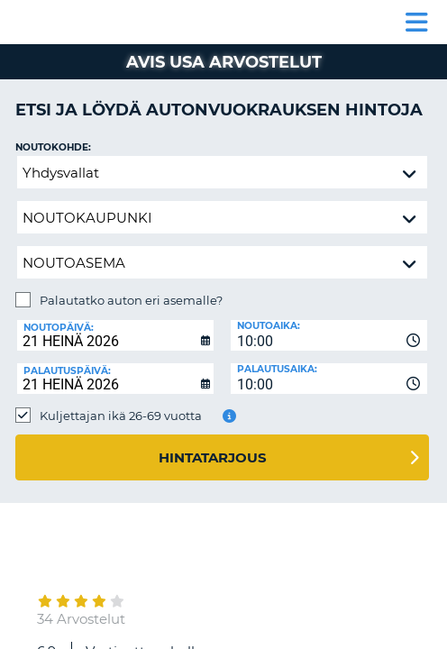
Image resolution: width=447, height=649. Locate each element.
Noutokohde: (53, 147)
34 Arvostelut (81, 618)
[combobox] (329, 335)
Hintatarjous (213, 457)
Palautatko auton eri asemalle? (131, 300)
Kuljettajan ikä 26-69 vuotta (121, 415)
